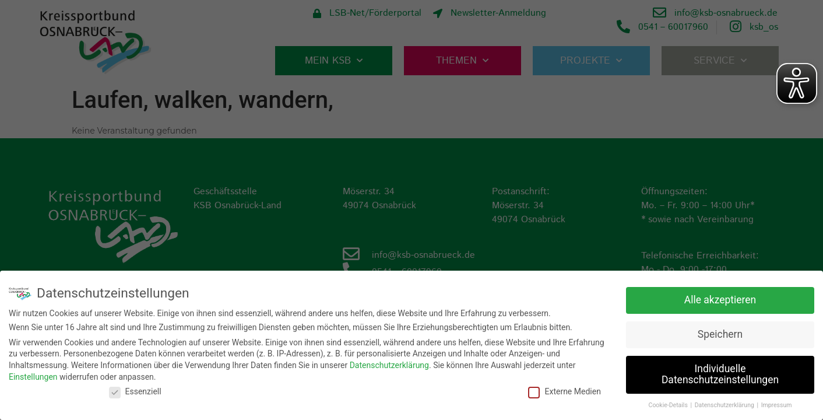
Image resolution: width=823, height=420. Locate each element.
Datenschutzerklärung (389, 364)
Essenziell (135, 391)
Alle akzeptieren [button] (720, 298)
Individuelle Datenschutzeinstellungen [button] (720, 373)
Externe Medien (564, 391)
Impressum (776, 404)
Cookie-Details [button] (669, 404)
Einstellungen (33, 375)
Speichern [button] (720, 333)
